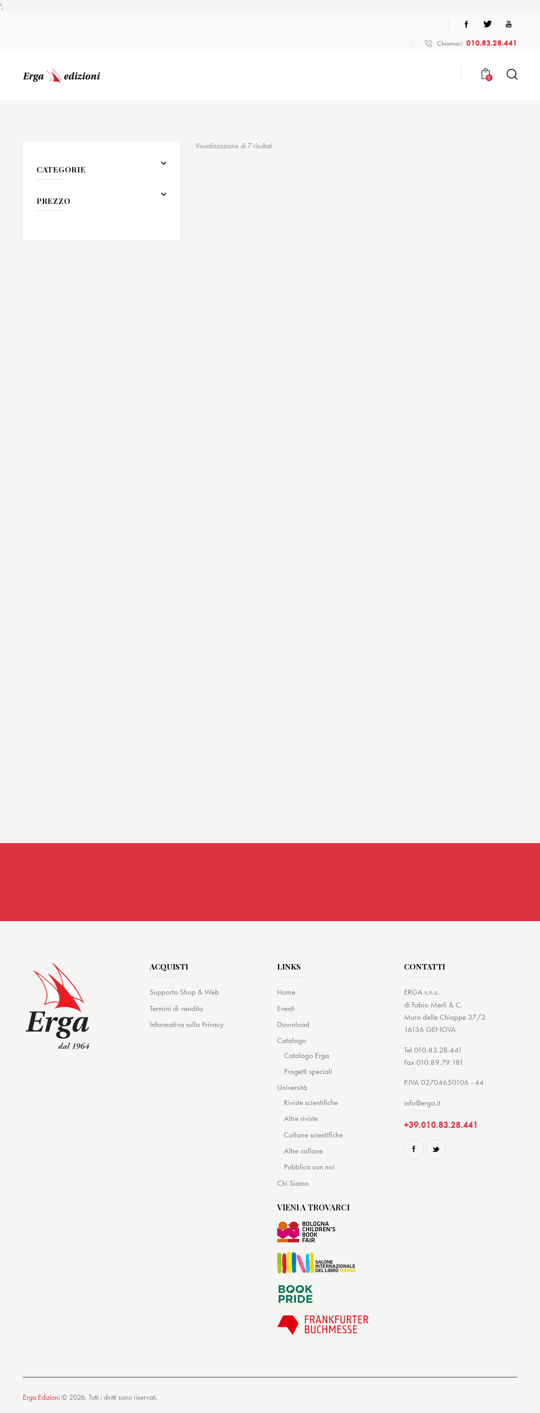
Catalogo (291, 1040)
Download (293, 1024)
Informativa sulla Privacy (187, 1024)
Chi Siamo (293, 1183)
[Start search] (511, 75)
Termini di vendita (176, 1008)
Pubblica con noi (309, 1167)
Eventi (286, 1008)
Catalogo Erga (306, 1055)
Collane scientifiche (313, 1135)
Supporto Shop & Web (184, 992)
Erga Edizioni (41, 1397)
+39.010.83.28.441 (441, 1125)
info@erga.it (422, 1103)
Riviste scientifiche (311, 1102)
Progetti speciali (308, 1071)
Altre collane (303, 1151)
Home (286, 992)
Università (292, 1088)
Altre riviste (301, 1118)
